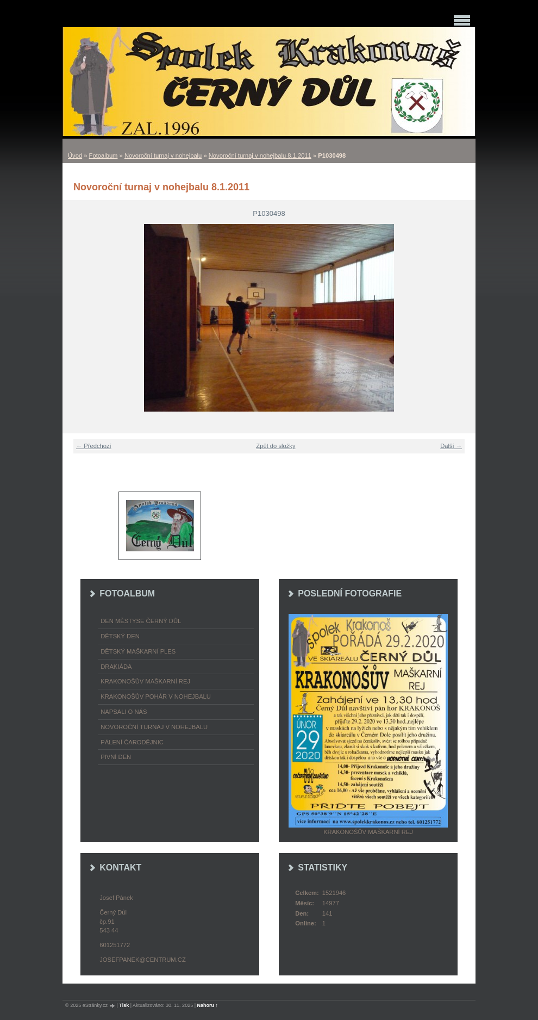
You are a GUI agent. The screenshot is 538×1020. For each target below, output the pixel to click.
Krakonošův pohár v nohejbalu (156, 696)
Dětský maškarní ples (138, 651)
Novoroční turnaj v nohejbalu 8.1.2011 (260, 155)
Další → (451, 446)
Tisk (124, 1005)
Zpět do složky (275, 446)
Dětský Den (120, 636)
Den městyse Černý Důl (141, 621)
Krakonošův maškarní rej (145, 681)
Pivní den (116, 757)
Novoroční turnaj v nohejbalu (163, 155)
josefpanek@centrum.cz (142, 959)
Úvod (75, 155)
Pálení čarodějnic (132, 742)
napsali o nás (124, 711)
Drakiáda (116, 666)
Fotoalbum (103, 155)
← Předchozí (93, 446)
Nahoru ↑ (207, 1005)
